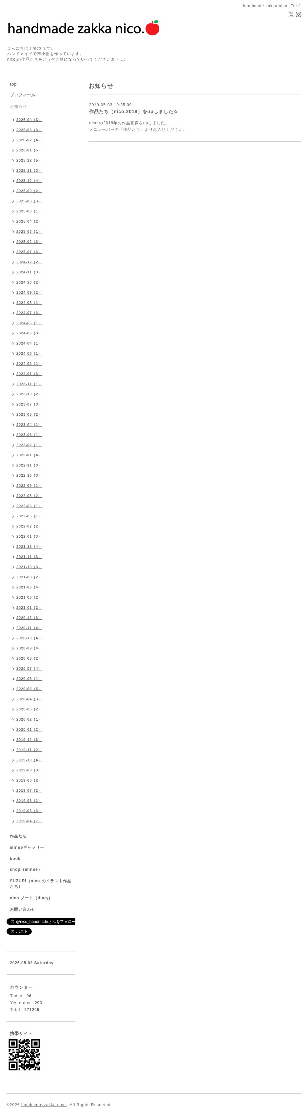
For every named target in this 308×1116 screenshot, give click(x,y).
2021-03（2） (29, 597)
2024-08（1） (29, 303)
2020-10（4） (29, 638)
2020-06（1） (29, 679)
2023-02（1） (29, 445)
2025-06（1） (29, 211)
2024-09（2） (29, 292)
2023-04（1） (29, 425)
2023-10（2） (29, 394)
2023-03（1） (29, 435)
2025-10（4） (29, 181)
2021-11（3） (29, 557)
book (15, 858)
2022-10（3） (29, 475)
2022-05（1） (29, 516)
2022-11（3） (29, 465)
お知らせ (18, 106)
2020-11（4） (29, 628)
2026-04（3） (29, 120)
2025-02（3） (29, 242)
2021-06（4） (29, 587)
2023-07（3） (29, 404)
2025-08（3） (29, 201)
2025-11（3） (29, 170)
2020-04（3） (29, 699)
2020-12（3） (29, 618)
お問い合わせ (22, 909)
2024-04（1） (29, 343)
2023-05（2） (29, 414)
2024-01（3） (29, 374)
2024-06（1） (29, 323)
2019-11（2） (29, 750)
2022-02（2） (29, 526)
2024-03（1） (29, 353)
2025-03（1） (29, 231)
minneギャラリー (27, 847)
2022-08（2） (29, 496)
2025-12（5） (29, 160)
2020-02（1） (29, 719)
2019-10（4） (29, 760)
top (13, 84)
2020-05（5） (29, 689)
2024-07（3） (29, 313)
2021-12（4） (29, 546)
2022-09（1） (29, 486)
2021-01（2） (29, 607)
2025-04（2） (29, 221)
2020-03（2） (29, 709)
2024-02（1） (29, 364)
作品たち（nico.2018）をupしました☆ (133, 111)
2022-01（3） (29, 536)
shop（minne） (26, 869)
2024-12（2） (29, 262)
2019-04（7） (29, 821)
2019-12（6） (29, 740)
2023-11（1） (29, 384)
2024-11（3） (29, 272)
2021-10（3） (29, 567)
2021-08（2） (29, 577)
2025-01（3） (29, 252)
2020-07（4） (29, 668)
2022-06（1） (29, 506)
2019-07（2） (29, 790)
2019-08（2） (29, 780)
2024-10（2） (29, 282)
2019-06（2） (29, 801)
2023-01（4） (29, 455)
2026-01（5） (29, 150)
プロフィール (22, 95)
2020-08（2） (29, 658)
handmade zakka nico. (44, 1105)
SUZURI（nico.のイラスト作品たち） (40, 884)
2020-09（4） (29, 648)
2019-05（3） (29, 811)
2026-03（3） (29, 130)
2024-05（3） (29, 333)
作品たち (18, 836)
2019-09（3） (29, 770)
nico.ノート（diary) (30, 898)
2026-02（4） (29, 140)
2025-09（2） (29, 191)
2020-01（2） (29, 729)
